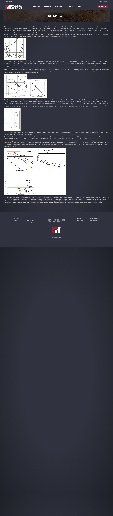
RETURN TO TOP (56, 237)
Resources (58, 7)
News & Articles (30, 220)
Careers (16, 220)
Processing (47, 7)
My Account (102, 7)
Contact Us (103, 1)
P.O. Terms (78, 218)
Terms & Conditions (94, 222)
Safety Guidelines (94, 220)
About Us (16, 218)
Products (36, 7)
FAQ (28, 218)
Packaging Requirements (33, 222)
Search (9, 1)
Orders (79, 7)
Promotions (79, 222)
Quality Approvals (94, 218)
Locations (69, 7)
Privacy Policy (79, 220)
